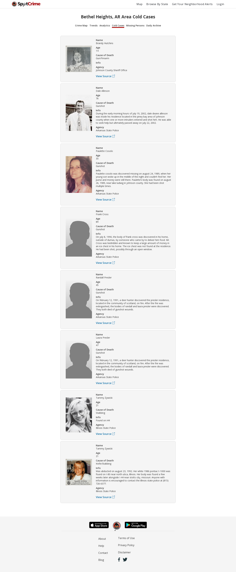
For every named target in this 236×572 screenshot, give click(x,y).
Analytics (104, 25)
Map (139, 4)
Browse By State (157, 4)
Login (220, 4)
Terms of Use (126, 538)
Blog (101, 560)
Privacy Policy (126, 545)
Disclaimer (124, 552)
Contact (103, 553)
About (102, 539)
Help (101, 546)
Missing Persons (135, 25)
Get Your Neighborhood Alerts (192, 4)
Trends (93, 25)
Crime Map (81, 25)
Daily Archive (153, 25)
